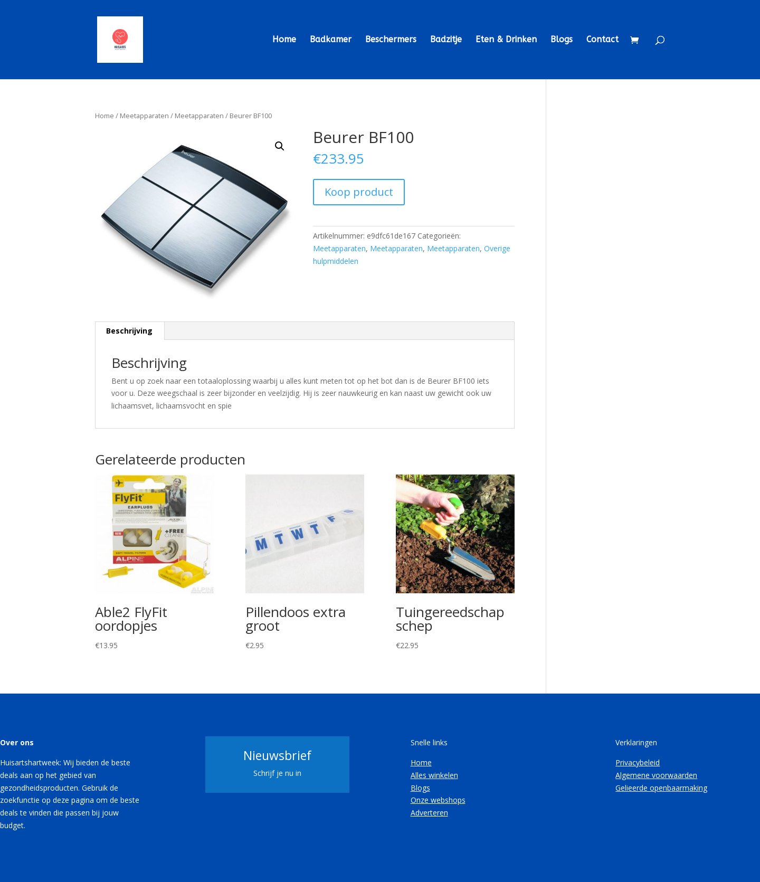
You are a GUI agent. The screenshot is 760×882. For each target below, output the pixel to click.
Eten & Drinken (506, 40)
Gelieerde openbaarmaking (661, 788)
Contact (602, 40)
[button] (279, 146)
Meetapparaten (144, 115)
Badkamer (331, 40)
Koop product (359, 192)
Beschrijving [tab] (129, 331)
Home (284, 40)
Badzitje (446, 40)
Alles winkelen (434, 775)
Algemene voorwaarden (656, 775)
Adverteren (429, 813)
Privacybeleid (637, 762)
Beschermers (390, 40)
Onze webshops (438, 800)
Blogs (561, 40)
